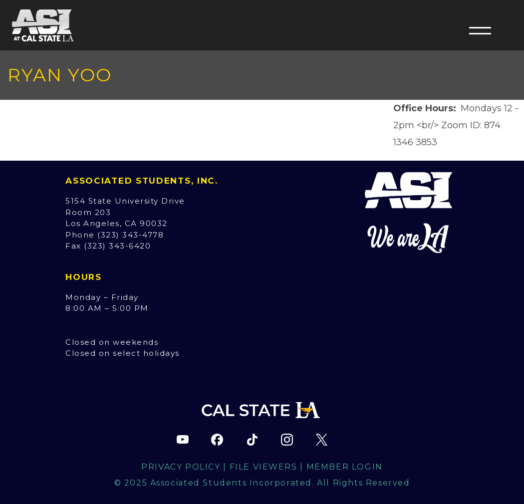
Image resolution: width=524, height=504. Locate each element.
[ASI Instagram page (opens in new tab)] (287, 440)
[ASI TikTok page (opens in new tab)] (252, 440)
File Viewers (263, 467)
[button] (480, 30)
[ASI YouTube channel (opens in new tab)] (183, 440)
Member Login (344, 467)
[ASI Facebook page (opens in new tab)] (217, 440)
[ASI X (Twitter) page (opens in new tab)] (321, 440)
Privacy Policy (180, 467)
